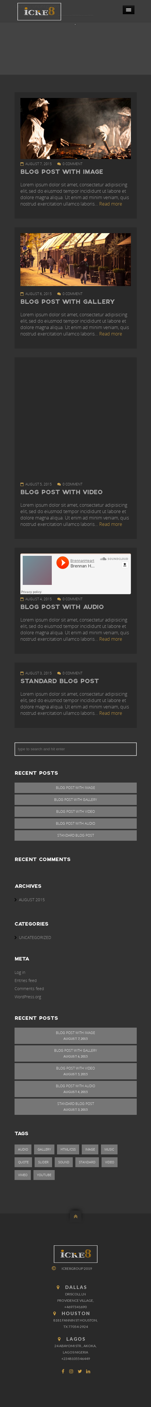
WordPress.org (28, 996)
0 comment (72, 163)
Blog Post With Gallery (67, 302)
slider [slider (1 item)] (43, 1162)
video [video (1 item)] (109, 1162)
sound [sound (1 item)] (63, 1162)
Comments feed (29, 988)
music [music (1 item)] (109, 1149)
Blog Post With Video (61, 492)
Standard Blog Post (59, 681)
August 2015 (32, 899)
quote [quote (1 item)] (23, 1162)
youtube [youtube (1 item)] (44, 1175)
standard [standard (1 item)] (87, 1162)
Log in (20, 972)
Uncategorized (35, 937)
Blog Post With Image (61, 172)
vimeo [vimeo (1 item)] (22, 1175)
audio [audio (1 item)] (23, 1149)
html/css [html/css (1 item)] (68, 1149)
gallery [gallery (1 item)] (44, 1149)
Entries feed (26, 980)
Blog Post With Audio (62, 607)
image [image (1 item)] (90, 1149)
